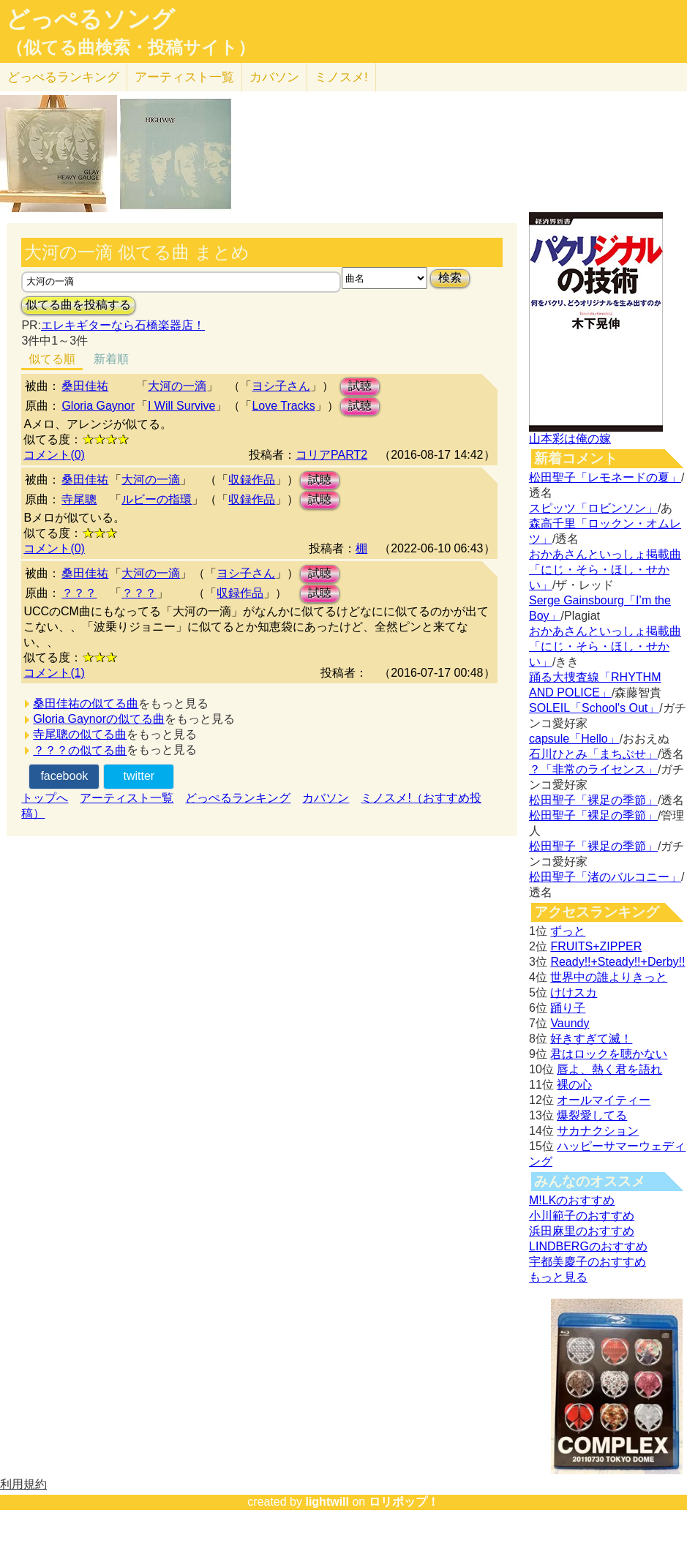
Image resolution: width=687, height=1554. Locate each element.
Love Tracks (283, 405)
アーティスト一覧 (126, 798)
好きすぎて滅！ (591, 1038)
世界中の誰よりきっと (608, 977)
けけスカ (573, 992)
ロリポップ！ (404, 1501)
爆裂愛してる (592, 1115)
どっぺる (63, 77)
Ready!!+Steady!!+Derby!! (617, 962)
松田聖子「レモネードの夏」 (605, 477)
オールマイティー (603, 1100)
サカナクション (598, 1131)
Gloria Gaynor (98, 405)
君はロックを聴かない (608, 1054)
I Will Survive (181, 405)
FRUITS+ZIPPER (596, 946)
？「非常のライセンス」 (593, 769)
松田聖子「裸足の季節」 (593, 800)
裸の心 (574, 1084)
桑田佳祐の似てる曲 (85, 703)
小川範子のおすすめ (581, 1215)
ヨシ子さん (281, 386)
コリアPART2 (331, 454)
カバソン (274, 77)
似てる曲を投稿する (78, 305)
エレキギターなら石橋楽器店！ (123, 325)
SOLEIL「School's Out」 (594, 708)
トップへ (44, 798)
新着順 (111, 359)
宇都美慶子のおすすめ (587, 1261)
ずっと (567, 931)
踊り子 (567, 1008)
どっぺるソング (90, 19)
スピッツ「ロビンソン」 (593, 508)
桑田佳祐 (84, 386)
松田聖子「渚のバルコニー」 (605, 877)
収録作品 (251, 479)
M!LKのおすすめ (572, 1200)
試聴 (360, 386)
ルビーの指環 (156, 499)
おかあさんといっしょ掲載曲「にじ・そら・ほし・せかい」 (605, 569)
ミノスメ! (341, 77)
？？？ (79, 593)
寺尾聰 (79, 499)
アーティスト (184, 77)
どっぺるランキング (237, 798)
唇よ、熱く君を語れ (609, 1069)
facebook (64, 776)
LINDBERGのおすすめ (588, 1246)
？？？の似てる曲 (80, 750)
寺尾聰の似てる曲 (80, 734)
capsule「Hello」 (574, 738)
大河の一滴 (177, 386)
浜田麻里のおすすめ (581, 1231)
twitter (138, 776)
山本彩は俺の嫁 (570, 438)
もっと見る (558, 1277)
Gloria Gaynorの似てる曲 (99, 719)
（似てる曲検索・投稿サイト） (130, 47)
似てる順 (52, 359)
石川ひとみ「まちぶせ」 (593, 754)
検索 (450, 277)
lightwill (327, 1501)
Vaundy (569, 1023)
